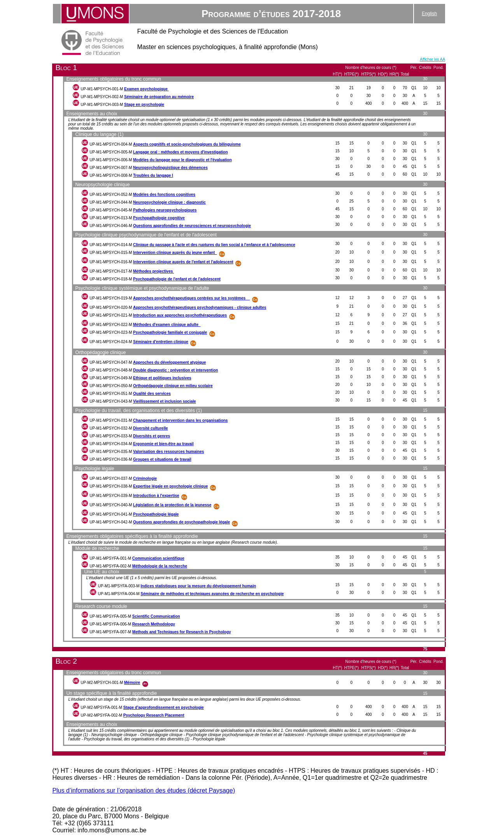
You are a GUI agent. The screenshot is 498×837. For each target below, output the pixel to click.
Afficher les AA (432, 59)
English (429, 13)
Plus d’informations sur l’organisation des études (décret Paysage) (143, 790)
